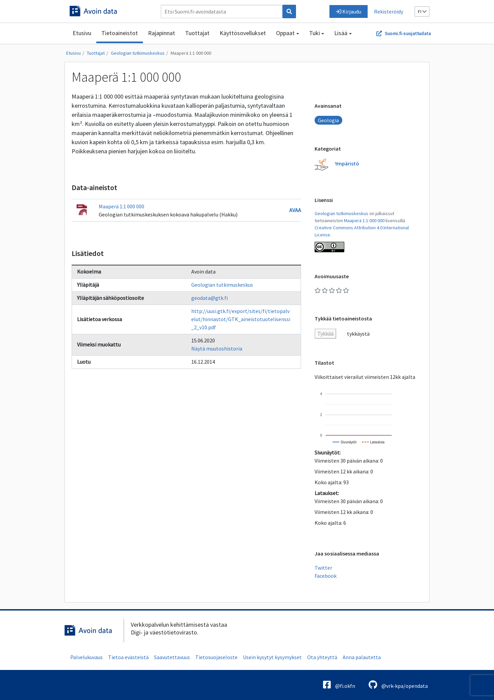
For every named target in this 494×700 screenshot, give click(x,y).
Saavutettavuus (172, 657)
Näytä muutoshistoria (216, 348)
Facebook (326, 575)
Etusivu (82, 33)
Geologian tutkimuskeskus (138, 53)
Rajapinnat (161, 33)
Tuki (314, 33)
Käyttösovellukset (243, 33)
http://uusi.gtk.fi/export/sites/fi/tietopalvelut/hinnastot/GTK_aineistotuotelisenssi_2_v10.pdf (240, 319)
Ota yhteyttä (322, 657)
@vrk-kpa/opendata (398, 684)
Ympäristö (347, 163)
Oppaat (285, 33)
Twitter (323, 567)
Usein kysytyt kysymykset (272, 657)
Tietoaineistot (119, 33)
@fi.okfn (339, 684)
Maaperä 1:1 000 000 (191, 53)
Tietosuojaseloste (216, 657)
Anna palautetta (362, 657)
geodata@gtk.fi (209, 297)
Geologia (328, 120)
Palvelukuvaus (86, 657)
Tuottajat (197, 33)
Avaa (295, 210)
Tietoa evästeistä (128, 657)
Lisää (340, 33)
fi (422, 11)
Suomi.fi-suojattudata (408, 33)
